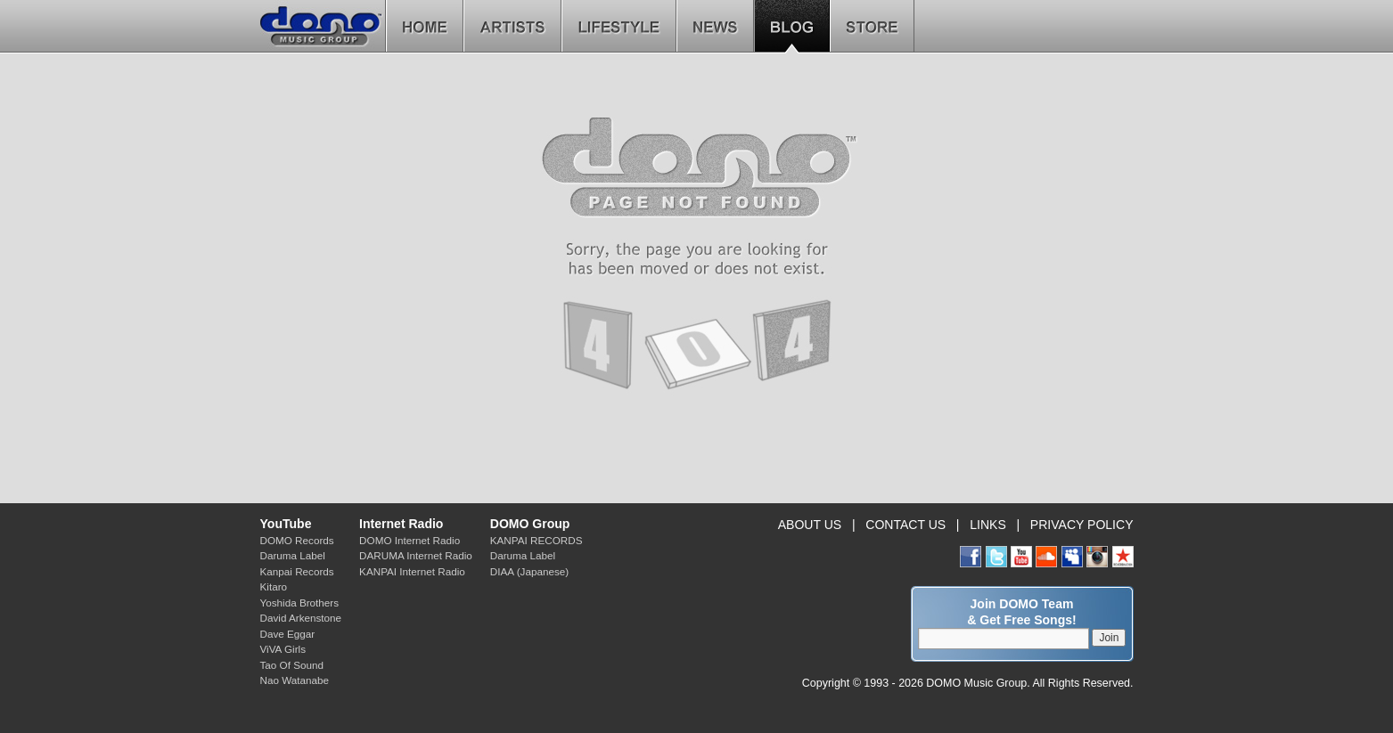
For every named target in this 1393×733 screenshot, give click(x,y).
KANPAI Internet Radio (412, 571)
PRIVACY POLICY (1082, 524)
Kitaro (274, 586)
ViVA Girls (283, 649)
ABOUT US (809, 524)
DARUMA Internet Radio (415, 555)
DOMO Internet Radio (409, 540)
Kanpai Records (297, 571)
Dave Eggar (287, 633)
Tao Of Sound (292, 665)
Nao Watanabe (295, 680)
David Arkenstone (301, 617)
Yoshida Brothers (300, 602)
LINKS (988, 524)
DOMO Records (297, 540)
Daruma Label (292, 555)
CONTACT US (905, 524)
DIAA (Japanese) (529, 571)
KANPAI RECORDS (536, 540)
